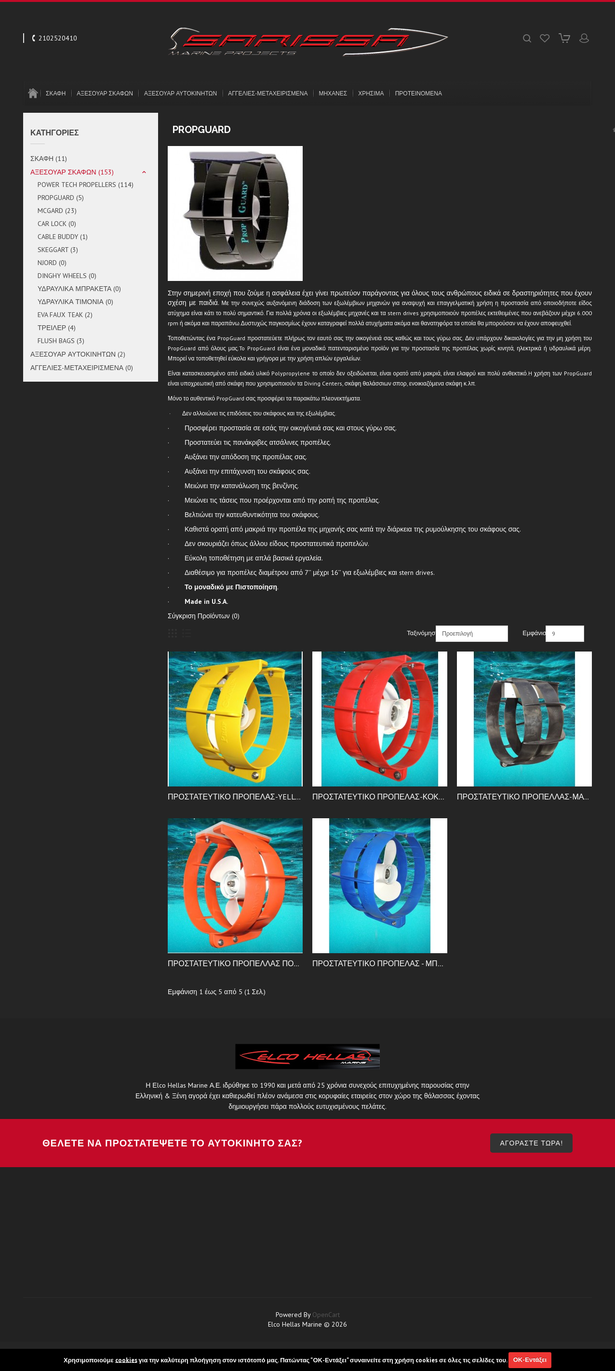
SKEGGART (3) (58, 249)
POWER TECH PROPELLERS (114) (86, 184)
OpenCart (326, 1338)
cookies (126, 1360)
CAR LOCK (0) (57, 223)
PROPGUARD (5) (61, 197)
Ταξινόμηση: (420, 633)
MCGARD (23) (57, 210)
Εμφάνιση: (532, 633)
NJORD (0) (52, 262)
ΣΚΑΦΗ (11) (48, 158)
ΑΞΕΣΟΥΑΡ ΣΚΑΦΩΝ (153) (72, 172)
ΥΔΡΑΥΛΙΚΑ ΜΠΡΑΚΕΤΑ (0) (79, 288)
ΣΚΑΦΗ (56, 93)
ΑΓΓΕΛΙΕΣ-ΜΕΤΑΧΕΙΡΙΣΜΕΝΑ (268, 93)
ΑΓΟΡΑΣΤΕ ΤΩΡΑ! (531, 1167)
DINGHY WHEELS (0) (67, 275)
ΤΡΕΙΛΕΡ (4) (57, 327)
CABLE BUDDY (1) (63, 236)
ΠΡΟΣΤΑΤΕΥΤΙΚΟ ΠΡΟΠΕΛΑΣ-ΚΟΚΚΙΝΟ (384, 796)
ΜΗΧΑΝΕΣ (333, 93)
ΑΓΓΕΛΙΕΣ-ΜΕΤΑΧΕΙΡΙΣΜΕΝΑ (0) (81, 367)
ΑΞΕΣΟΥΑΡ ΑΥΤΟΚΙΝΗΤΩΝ (180, 93)
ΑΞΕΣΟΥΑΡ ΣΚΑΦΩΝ (105, 93)
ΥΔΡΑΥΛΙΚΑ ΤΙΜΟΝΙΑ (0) (75, 301)
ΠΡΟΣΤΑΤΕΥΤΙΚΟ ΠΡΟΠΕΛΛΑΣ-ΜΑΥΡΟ (528, 796)
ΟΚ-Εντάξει (530, 1360)
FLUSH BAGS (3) (61, 340)
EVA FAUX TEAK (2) (65, 314)
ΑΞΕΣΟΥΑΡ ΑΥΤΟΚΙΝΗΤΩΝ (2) (77, 354)
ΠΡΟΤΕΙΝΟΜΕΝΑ (418, 93)
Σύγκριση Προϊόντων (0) (204, 616)
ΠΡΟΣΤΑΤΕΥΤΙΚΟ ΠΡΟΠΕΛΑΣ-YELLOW (237, 796)
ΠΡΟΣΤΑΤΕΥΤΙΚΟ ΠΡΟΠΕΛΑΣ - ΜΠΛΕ (380, 963)
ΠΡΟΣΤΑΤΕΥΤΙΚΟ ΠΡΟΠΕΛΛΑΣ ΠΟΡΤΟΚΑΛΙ (247, 963)
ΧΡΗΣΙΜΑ (371, 93)
